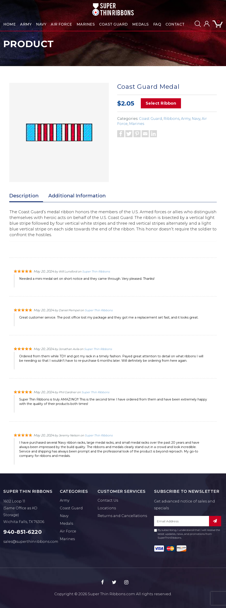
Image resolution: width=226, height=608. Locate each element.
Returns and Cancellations (122, 516)
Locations (107, 508)
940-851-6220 (22, 532)
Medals (140, 24)
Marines (86, 24)
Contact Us (108, 500)
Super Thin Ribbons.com (111, 594)
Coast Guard (113, 24)
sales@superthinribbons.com (30, 541)
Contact (175, 24)
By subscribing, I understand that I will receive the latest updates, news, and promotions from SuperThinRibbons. (187, 533)
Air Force (61, 24)
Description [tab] (24, 196)
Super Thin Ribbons (96, 271)
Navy (41, 24)
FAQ (157, 24)
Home (9, 24)
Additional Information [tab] (77, 196)
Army (26, 24)
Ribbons (171, 119)
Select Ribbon (161, 103)
